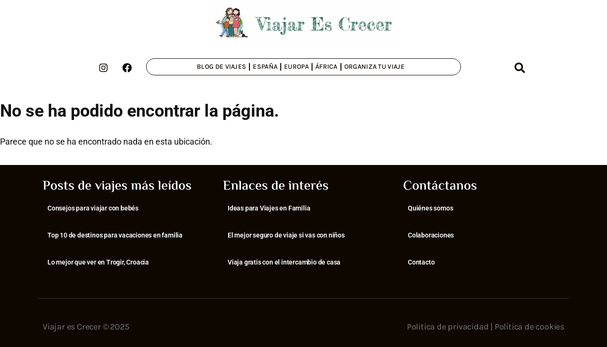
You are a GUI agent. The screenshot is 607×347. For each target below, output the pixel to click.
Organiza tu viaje (374, 67)
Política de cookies (529, 326)
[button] (519, 67)
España (265, 67)
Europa (296, 67)
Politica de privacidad (448, 326)
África (326, 67)
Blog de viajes (221, 67)
